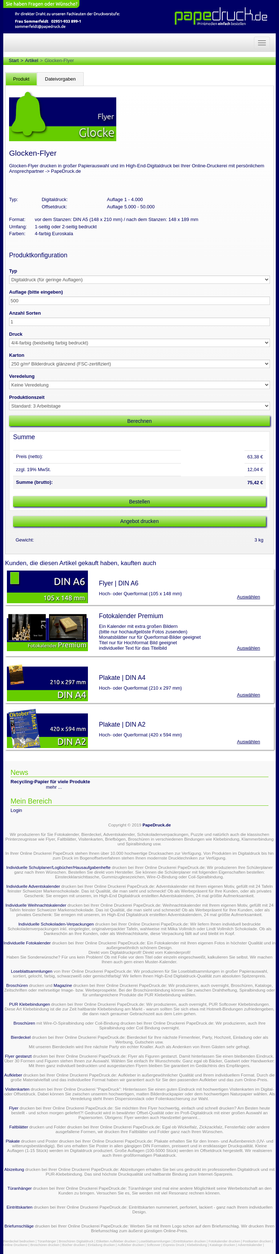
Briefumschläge (19, 1226)
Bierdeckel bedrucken (19, 1241)
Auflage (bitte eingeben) (36, 292)
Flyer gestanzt (18, 1056)
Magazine (63, 985)
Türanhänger (19, 1188)
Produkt (21, 79)
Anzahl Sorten (25, 313)
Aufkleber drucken (131, 1245)
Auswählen (248, 597)
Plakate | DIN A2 (122, 724)
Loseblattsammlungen (31, 971)
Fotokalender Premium (131, 616)
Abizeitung (14, 1169)
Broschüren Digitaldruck (76, 1241)
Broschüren (17, 985)
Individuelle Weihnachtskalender (35, 905)
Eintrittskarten (19, 1207)
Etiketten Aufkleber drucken (116, 1241)
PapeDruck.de (156, 824)
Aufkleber (13, 1075)
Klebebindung (197, 1245)
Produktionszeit (27, 397)
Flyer (14, 1108)
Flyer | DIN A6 (118, 583)
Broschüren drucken (45, 1245)
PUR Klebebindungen (29, 1004)
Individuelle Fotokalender (27, 942)
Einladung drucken (101, 1245)
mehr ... (54, 787)
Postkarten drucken (257, 1241)
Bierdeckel (21, 1037)
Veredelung (22, 376)
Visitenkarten (17, 1089)
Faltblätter (18, 1126)
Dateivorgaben (60, 79)
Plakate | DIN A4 (122, 677)
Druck (16, 334)
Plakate (13, 1141)
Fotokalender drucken (224, 1241)
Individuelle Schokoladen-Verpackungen (56, 924)
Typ (13, 271)
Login (16, 810)
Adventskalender (250, 1245)
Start (14, 60)
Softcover (153, 1245)
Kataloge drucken (222, 1245)
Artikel (31, 60)
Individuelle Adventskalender (33, 886)
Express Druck (174, 1245)
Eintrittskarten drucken (189, 1241)
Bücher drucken (73, 1245)
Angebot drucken (139, 521)
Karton (16, 355)
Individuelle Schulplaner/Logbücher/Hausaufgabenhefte (59, 867)
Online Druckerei (15, 1245)
